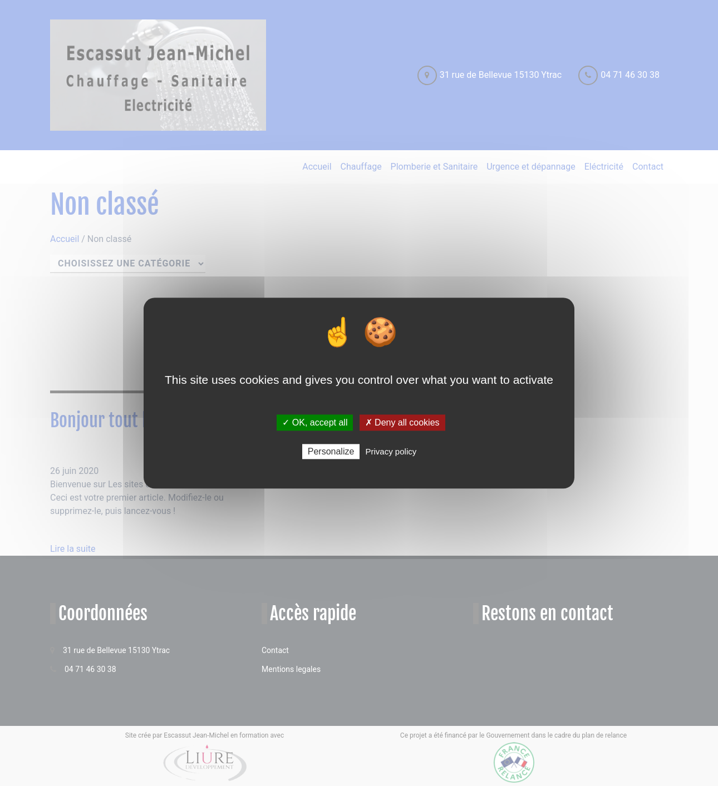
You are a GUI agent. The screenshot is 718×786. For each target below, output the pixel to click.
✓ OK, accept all (314, 422)
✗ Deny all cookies (402, 422)
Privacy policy (391, 451)
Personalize (331, 451)
